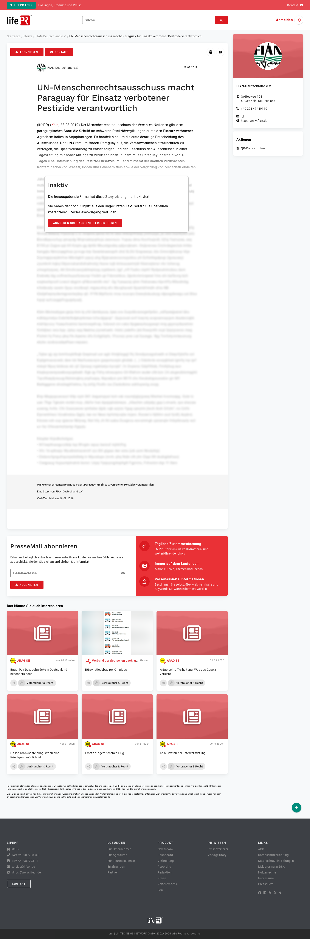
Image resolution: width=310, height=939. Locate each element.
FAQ (160, 890)
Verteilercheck (167, 884)
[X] (275, 893)
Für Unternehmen (119, 849)
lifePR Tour (21, 5)
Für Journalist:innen (121, 860)
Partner (112, 872)
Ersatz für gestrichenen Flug (104, 753)
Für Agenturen (117, 855)
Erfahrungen (116, 866)
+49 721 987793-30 (25, 855)
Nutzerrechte (267, 872)
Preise (162, 878)
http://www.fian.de (254, 120)
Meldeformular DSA (271, 866)
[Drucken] (211, 52)
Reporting (164, 866)
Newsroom (165, 849)
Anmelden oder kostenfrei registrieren (85, 223)
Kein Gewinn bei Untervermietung (183, 753)
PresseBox (265, 884)
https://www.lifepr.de (26, 872)
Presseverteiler (218, 849)
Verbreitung (166, 860)
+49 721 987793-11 (25, 860)
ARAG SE (23, 660)
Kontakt (59, 52)
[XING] (280, 893)
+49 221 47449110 (254, 108)
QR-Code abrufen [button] (253, 148)
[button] (13, 683)
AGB (261, 849)
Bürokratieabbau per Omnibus (106, 669)
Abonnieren (27, 52)
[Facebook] (259, 893)
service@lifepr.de (101, 797)
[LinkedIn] (265, 893)
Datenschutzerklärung (273, 855)
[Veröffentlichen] (296, 807)
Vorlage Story (217, 855)
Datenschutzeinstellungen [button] (276, 860)
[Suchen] (221, 20)
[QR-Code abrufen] (220, 52)
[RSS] (270, 893)
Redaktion (165, 872)
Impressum (266, 878)
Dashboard (165, 855)
